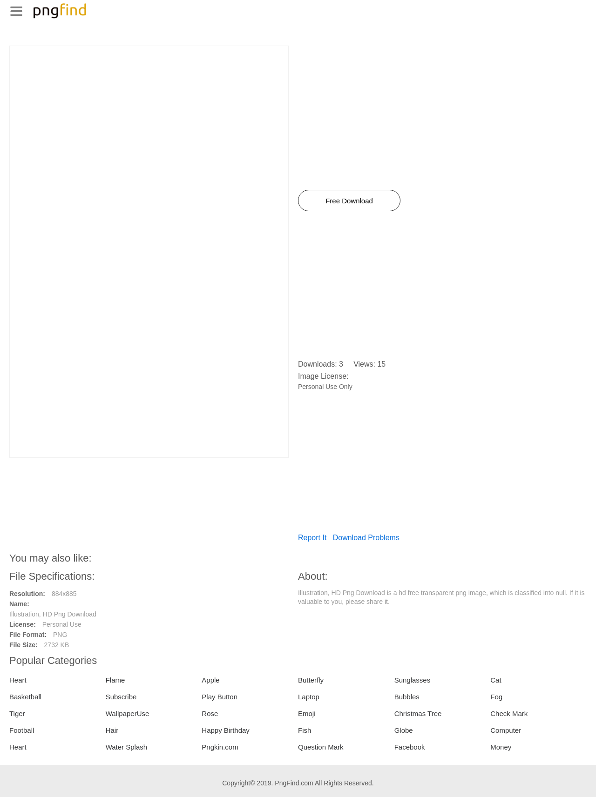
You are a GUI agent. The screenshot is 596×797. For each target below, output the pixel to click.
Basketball (25, 697)
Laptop (308, 697)
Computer (505, 730)
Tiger (17, 713)
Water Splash (126, 747)
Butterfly (311, 680)
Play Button (219, 697)
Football (21, 730)
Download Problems (366, 538)
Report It (312, 538)
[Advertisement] (149, 111)
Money (500, 747)
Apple (210, 680)
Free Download (349, 201)
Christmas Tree (418, 713)
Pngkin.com (220, 747)
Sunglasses (412, 680)
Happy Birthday (226, 730)
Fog (496, 697)
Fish (304, 730)
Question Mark (321, 747)
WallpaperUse (127, 713)
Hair (112, 730)
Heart (18, 680)
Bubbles (407, 697)
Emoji (307, 713)
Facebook (409, 747)
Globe (403, 730)
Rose (210, 713)
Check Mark (509, 713)
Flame (115, 680)
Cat (495, 680)
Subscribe (121, 697)
